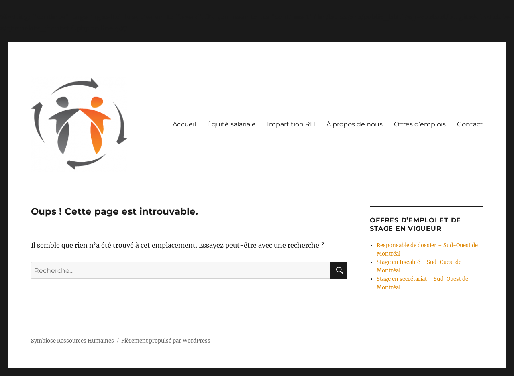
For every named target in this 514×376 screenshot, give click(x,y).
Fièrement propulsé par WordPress (165, 340)
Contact (470, 124)
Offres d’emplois (420, 124)
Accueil (184, 124)
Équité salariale (231, 124)
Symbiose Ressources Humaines (72, 340)
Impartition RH (291, 124)
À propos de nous (354, 124)
